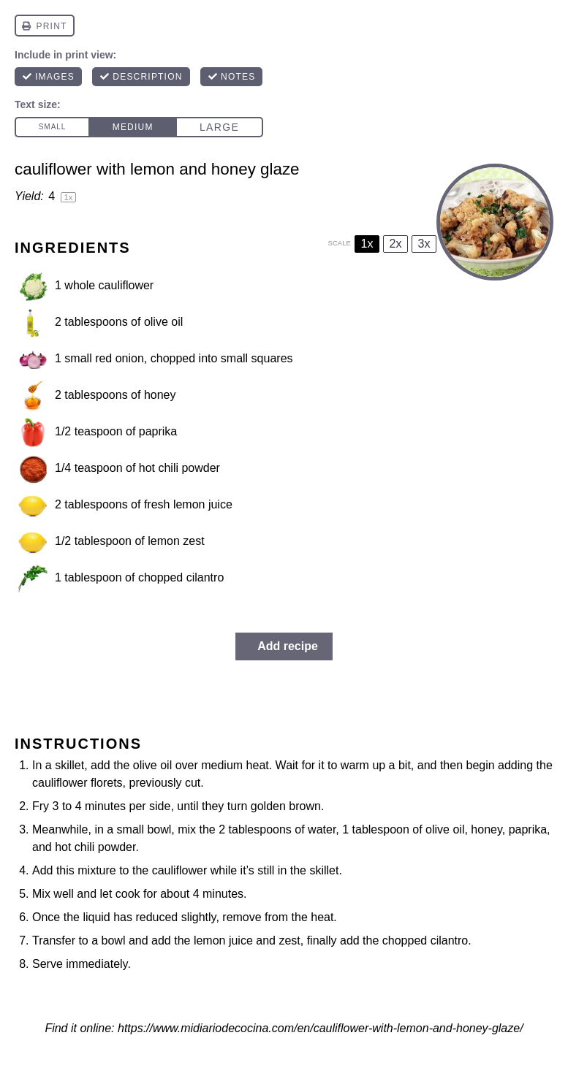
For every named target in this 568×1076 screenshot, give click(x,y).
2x (396, 243)
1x (367, 243)
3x (424, 243)
